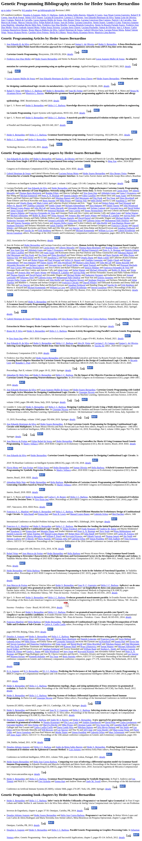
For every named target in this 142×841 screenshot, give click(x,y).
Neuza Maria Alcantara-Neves (80, 32)
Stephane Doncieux (15, 225)
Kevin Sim (134, 641)
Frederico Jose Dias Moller (19, 59)
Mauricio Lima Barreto (105, 32)
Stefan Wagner (131, 213)
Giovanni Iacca (116, 208)
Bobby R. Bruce (39, 215)
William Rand (90, 649)
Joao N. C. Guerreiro (87, 585)
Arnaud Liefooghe (56, 220)
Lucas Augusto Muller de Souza (48, 20)
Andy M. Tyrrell (93, 781)
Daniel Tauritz (112, 205)
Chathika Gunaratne (36, 205)
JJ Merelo (29, 539)
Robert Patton (108, 203)
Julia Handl (29, 514)
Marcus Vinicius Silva (28, 22)
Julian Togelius (57, 225)
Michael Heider (123, 218)
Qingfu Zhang (26, 203)
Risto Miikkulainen (122, 531)
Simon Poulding (97, 539)
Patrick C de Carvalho (121, 20)
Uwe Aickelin (44, 781)
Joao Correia (74, 210)
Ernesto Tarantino (22, 223)
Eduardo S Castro (94, 15)
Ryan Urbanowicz (88, 646)
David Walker (134, 208)
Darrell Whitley (90, 282)
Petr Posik (97, 198)
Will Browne (47, 730)
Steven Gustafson (14, 233)
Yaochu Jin (29, 230)
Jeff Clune (88, 730)
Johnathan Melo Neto (16, 482)
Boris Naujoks (49, 200)
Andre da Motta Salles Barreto (72, 15)
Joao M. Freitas (76, 91)
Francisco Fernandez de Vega (42, 213)
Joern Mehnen (125, 639)
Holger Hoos (74, 534)
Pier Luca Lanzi (71, 722)
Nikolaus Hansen (63, 198)
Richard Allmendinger (75, 205)
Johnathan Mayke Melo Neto (28, 25)
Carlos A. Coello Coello (55, 624)
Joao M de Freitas (16, 17)
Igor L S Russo (123, 27)
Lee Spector (74, 228)
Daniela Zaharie (71, 195)
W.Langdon (27, 10)
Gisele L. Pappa (33, 651)
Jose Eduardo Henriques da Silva (99, 17)
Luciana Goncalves (83, 22)
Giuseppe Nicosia (87, 392)
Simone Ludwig (14, 539)
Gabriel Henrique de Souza (70, 30)
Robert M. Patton (14, 651)
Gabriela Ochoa (94, 220)
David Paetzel (84, 218)
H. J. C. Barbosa (50, 671)
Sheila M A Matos (58, 32)
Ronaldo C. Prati (23, 363)
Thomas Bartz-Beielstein (30, 193)
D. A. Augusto (13, 671)
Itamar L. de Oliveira (84, 44)
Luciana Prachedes (90, 27)
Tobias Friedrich (70, 529)
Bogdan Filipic (52, 193)
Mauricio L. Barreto (35, 93)
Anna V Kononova (128, 193)
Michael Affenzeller (19, 215)
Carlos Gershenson (128, 722)
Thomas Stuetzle (66, 218)
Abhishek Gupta (108, 193)
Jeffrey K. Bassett (14, 205)
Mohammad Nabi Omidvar (117, 220)
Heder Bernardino (60, 188)
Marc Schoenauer (116, 732)
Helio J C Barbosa (49, 15)
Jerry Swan (68, 651)
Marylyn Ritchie (50, 725)
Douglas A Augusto (31, 15)
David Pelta (110, 722)
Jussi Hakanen (95, 205)
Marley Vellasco (30, 444)
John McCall (40, 208)
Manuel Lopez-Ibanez (20, 208)
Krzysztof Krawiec (74, 536)
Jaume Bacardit (57, 208)
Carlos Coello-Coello (43, 727)
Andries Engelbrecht (92, 722)
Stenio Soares (99, 22)
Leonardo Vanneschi (66, 641)
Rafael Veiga (12, 553)
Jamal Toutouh (16, 210)
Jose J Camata (7, 20)
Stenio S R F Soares (34, 17)
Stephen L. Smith (108, 649)
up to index (6, 10)
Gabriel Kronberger (126, 230)
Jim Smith (127, 536)
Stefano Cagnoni (98, 208)
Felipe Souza (43, 467)
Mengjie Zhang (47, 531)
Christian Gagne (84, 725)
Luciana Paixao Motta (114, 30)
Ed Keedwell (105, 641)
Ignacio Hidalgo (17, 213)
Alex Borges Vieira (71, 20)
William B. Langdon (110, 215)
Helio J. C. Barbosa (33, 91)
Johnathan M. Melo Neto (18, 375)
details (70, 54)
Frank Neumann (88, 529)
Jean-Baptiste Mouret (121, 223)
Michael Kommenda (85, 230)
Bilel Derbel (96, 200)
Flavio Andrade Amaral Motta (26, 27)
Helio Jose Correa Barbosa (95, 319)
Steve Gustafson (23, 732)
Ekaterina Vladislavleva (41, 644)
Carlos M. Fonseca (125, 534)
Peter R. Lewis (59, 514)
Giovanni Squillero (15, 725)
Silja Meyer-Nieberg (106, 727)
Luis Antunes (75, 749)
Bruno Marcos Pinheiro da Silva (43, 30)
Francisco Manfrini (15, 622)
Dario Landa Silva (65, 727)
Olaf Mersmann (82, 198)
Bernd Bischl (77, 644)
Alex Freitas (33, 725)
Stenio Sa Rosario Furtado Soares (110, 25)
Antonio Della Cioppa (63, 223)
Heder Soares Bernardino (46, 59)
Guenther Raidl (120, 725)
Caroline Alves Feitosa (38, 32)
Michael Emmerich (28, 195)
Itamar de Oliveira (107, 27)
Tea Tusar (110, 198)
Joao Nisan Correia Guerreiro (116, 15)
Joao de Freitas (67, 22)
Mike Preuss (65, 200)
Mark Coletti (42, 203)
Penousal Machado (56, 210)
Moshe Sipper (61, 732)
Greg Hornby (103, 730)
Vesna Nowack (57, 215)
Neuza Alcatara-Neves (17, 32)
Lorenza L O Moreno (73, 17)
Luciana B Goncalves (53, 17)
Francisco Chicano (119, 225)
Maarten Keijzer (17, 656)
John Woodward (131, 205)
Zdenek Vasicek (94, 536)
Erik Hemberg (44, 230)
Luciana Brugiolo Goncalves (81, 25)
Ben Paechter (118, 514)
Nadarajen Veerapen (16, 220)
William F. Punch (54, 536)
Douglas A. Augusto (16, 636)
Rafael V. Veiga (13, 91)
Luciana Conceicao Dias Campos (96, 20)
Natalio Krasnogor (51, 722)
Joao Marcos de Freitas (17, 441)
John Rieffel (101, 223)
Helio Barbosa (98, 467)
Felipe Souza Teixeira (50, 27)
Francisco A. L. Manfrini (18, 511)
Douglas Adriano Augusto (18, 747)
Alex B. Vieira (84, 343)
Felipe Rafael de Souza (49, 22)
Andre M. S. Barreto (59, 720)
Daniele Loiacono (14, 534)
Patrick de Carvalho (23, 20)
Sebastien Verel (75, 220)
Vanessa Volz (81, 200)
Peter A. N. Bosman (50, 195)
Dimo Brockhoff (127, 198)
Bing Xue (112, 161)
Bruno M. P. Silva (14, 331)
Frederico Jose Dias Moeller (54, 25)
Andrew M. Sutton (108, 529)
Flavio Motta (12, 467)
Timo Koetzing (131, 539)
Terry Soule (104, 531)
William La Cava (106, 230)
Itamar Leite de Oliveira (125, 17)
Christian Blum (27, 639)
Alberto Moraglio (67, 247)
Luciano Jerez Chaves (70, 27)
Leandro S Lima (113, 22)
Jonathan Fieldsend (126, 228)
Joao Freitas (27, 467)
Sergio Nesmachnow (94, 210)
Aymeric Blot (74, 215)
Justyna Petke (130, 215)
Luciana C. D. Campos (105, 343)
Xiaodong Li (121, 200)
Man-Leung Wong (121, 730)
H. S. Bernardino (31, 671)
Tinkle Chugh (55, 205)
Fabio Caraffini (89, 195)
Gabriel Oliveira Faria (93, 30)
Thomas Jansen (112, 536)
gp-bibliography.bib (46, 10)
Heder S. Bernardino (107, 44)
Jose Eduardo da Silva (37, 188)
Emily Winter (91, 215)
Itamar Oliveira (80, 467)
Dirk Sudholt (114, 539)
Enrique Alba (61, 539)
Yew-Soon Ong (90, 193)
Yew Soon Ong (102, 725)
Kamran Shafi (70, 646)
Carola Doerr (122, 190)
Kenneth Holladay (37, 656)
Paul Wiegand (125, 203)
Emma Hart (43, 514)
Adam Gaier (115, 213)
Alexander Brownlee (77, 208)
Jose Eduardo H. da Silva (18, 44)
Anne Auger (121, 195)
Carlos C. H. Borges (57, 497)
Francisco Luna (108, 639)
